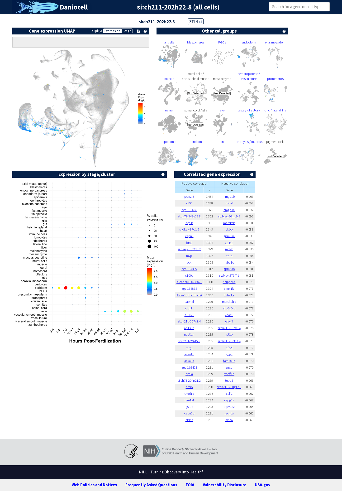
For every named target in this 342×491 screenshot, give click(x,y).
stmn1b (229, 288)
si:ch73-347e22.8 (189, 216)
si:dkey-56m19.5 (229, 216)
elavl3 (229, 321)
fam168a (229, 361)
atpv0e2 (229, 406)
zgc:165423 (189, 367)
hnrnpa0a (229, 282)
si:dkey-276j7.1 (229, 275)
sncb (229, 367)
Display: (96, 31)
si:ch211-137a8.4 (229, 328)
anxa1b (189, 354)
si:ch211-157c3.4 (189, 321)
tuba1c (229, 262)
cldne (189, 420)
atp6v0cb (229, 308)
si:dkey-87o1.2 (189, 229)
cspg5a (229, 400)
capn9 (189, 236)
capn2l (189, 301)
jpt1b (229, 334)
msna (229, 420)
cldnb (189, 308)
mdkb (229, 249)
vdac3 (229, 315)
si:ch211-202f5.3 (189, 341)
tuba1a (229, 295)
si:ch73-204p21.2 (189, 380)
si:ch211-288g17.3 (229, 387)
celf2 (229, 393)
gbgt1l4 (189, 334)
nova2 (229, 203)
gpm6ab (229, 269)
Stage (127, 31)
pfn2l (229, 348)
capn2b (189, 413)
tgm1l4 (189, 400)
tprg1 (189, 348)
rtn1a (229, 256)
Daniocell (74, 7)
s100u (189, 275)
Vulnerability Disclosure (224, 484)
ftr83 (189, 243)
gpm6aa (229, 236)
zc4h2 (229, 243)
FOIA (190, 484)
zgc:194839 (189, 269)
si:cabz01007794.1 (189, 282)
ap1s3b (189, 328)
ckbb (229, 229)
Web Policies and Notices (94, 484)
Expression (112, 31)
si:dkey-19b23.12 (189, 249)
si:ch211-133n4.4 (229, 341)
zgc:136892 (189, 288)
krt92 (189, 203)
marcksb (229, 223)
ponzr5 (189, 196)
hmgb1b (229, 196)
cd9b (189, 387)
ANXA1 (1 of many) (189, 295)
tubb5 (229, 380)
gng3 (229, 354)
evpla (189, 374)
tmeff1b (229, 374)
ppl (189, 262)
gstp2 (189, 406)
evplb (189, 223)
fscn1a (229, 413)
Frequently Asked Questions (151, 484)
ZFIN (195, 21)
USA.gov (262, 484)
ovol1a (189, 393)
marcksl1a (229, 301)
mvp (189, 256)
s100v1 (189, 315)
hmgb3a (229, 210)
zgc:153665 (189, 210)
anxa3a (189, 361)
